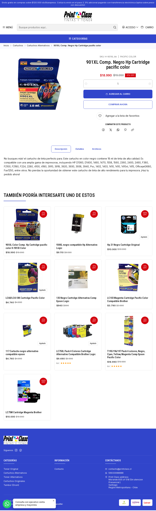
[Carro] (147, 27)
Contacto (59, 469)
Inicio (6, 46)
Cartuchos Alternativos (38, 46)
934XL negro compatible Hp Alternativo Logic (76, 252)
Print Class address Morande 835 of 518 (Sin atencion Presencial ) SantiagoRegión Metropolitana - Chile (124, 482)
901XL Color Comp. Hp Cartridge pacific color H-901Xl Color (26, 250)
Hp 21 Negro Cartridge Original (123, 254)
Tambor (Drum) (11, 485)
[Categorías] (78, 38)
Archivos (96, 152)
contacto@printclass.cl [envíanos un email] (118, 469)
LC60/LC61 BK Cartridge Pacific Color (25, 311)
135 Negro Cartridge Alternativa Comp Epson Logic (76, 317)
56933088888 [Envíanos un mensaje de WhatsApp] (114, 473)
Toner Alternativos (13, 477)
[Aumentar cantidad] (149, 84)
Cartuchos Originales (14, 482)
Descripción (61, 152)
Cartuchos (18, 46)
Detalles (80, 152)
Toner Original (11, 469)
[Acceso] (130, 27)
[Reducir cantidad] (86, 84)
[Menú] (8, 27)
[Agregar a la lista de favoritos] (117, 116)
